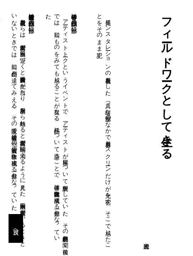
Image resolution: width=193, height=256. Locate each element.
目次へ (16, 228)
